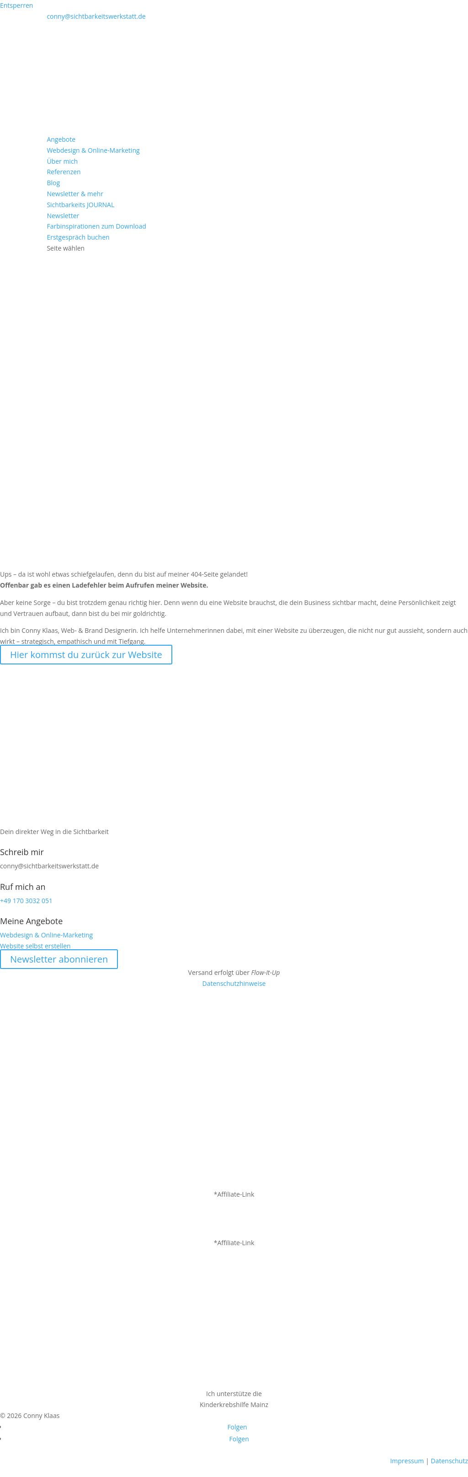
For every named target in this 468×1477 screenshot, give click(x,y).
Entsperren (16, 5)
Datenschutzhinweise (234, 983)
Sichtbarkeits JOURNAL (80, 204)
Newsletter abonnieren (59, 959)
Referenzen (63, 171)
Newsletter (63, 215)
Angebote (61, 139)
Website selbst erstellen (35, 946)
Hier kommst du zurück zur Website (86, 654)
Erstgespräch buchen (78, 237)
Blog (53, 182)
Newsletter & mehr (75, 193)
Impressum (407, 1460)
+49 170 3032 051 (26, 900)
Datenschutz (449, 1460)
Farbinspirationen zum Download (96, 226)
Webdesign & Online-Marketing (93, 150)
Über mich (62, 161)
